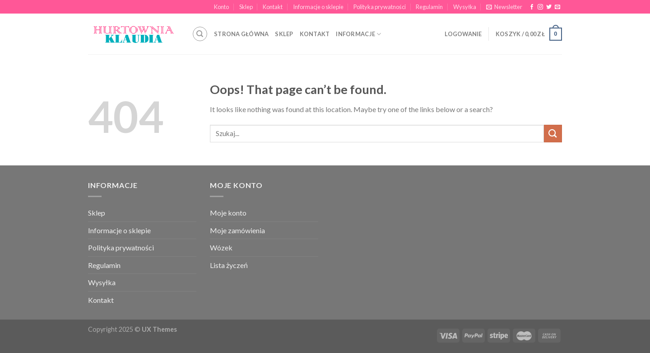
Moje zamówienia (237, 230)
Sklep (246, 6)
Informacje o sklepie (318, 6)
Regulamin (429, 6)
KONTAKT (315, 34)
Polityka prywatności (379, 6)
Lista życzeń (229, 265)
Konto (221, 6)
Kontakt (273, 6)
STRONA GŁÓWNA (241, 34)
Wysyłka (464, 6)
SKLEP (284, 34)
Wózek (221, 247)
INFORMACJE (358, 34)
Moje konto (228, 212)
